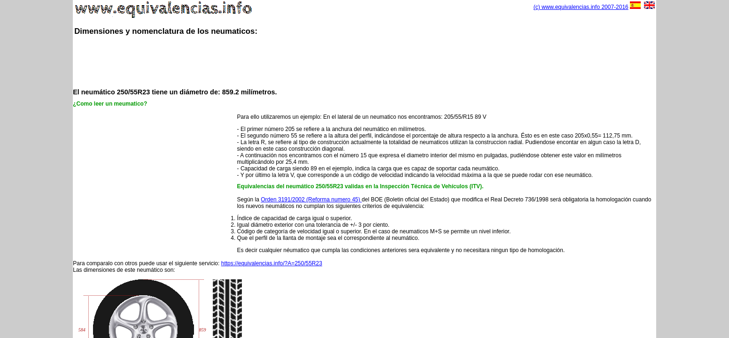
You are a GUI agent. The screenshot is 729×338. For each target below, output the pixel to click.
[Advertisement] (364, 61)
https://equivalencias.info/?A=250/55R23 (271, 263)
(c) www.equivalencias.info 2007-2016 (581, 7)
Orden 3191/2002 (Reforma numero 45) (311, 199)
